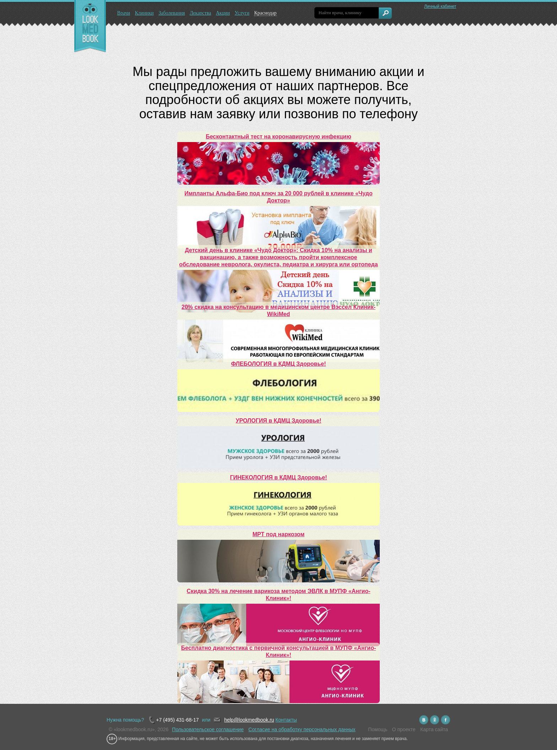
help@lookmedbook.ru (249, 720)
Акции (223, 13)
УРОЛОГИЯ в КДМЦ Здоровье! (278, 421)
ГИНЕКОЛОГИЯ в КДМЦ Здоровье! (278, 477)
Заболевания (171, 13)
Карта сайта (434, 729)
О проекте (404, 729)
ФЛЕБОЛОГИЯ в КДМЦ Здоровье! (278, 364)
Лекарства (200, 13)
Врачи (123, 13)
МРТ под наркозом (278, 534)
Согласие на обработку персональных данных (301, 729)
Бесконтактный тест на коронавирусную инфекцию (278, 137)
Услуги (241, 13)
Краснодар (265, 13)
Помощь (377, 729)
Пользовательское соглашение (208, 729)
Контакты (286, 720)
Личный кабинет (440, 6)
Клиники (144, 13)
